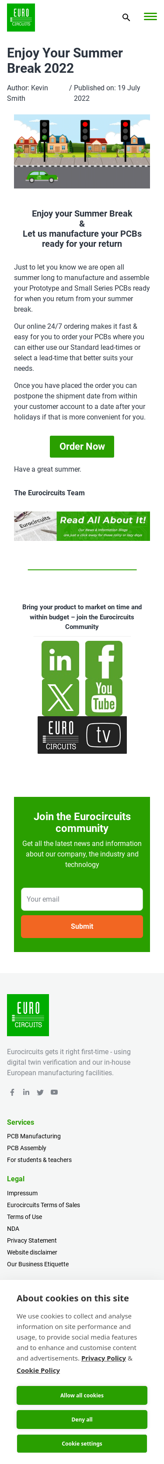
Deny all (81, 1419)
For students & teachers (39, 1159)
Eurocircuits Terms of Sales (43, 1204)
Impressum (22, 1193)
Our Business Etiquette (38, 1264)
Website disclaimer (32, 1252)
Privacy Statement (32, 1240)
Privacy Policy (103, 1358)
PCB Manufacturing (34, 1136)
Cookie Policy (38, 1370)
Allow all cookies (82, 1395)
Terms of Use (24, 1216)
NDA (13, 1228)
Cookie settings (82, 1443)
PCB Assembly (26, 1147)
